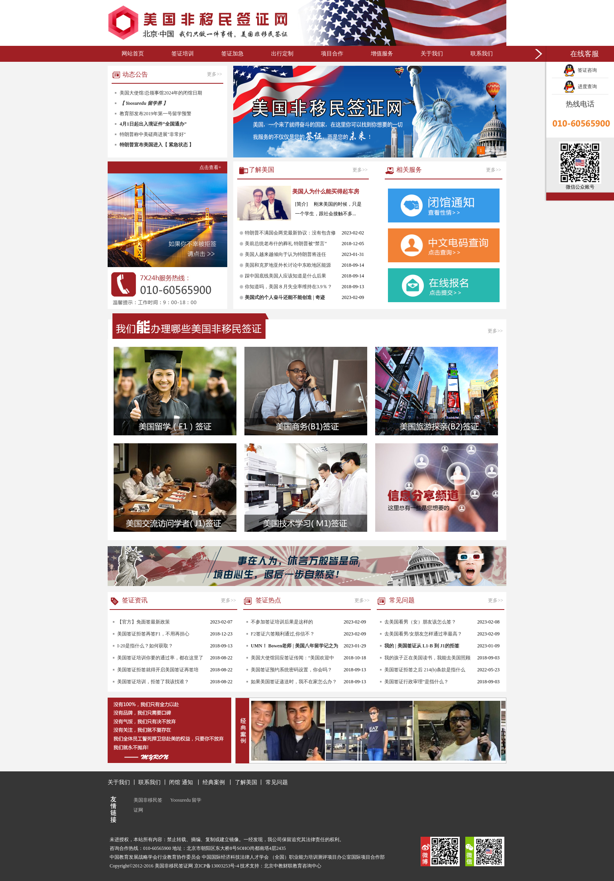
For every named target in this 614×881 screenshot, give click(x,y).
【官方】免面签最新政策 (143, 622)
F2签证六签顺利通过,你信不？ (283, 634)
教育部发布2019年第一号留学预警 (155, 113)
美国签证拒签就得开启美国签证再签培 (158, 670)
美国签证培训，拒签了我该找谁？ (153, 681)
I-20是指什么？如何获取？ (145, 646)
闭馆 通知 (181, 782)
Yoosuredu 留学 (185, 800)
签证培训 (182, 54)
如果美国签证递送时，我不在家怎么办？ (294, 681)
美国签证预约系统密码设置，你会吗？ (291, 670)
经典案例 (214, 782)
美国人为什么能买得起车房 (325, 192)
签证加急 (232, 54)
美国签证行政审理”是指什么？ (416, 681)
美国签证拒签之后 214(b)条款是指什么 (424, 670)
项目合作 (332, 54)
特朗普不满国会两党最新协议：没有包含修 (290, 233)
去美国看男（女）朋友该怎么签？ (420, 622)
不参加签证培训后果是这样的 (282, 622)
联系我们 (481, 54)
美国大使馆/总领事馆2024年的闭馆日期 (161, 93)
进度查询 (580, 86)
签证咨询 (580, 70)
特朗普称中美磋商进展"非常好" (153, 134)
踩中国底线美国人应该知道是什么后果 (285, 276)
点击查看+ (210, 167)
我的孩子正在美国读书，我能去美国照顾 (427, 658)
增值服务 (382, 54)
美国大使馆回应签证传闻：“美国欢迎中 (292, 658)
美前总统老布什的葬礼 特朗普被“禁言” (286, 243)
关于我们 (432, 54)
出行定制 (282, 54)
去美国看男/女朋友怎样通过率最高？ (423, 634)
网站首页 (133, 54)
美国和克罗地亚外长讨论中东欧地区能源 (288, 265)
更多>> (215, 74)
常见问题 (277, 782)
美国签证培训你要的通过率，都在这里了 (160, 658)
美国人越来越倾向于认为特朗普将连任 (285, 254)
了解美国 (246, 782)
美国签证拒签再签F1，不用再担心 (153, 634)
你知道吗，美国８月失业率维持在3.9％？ (288, 286)
